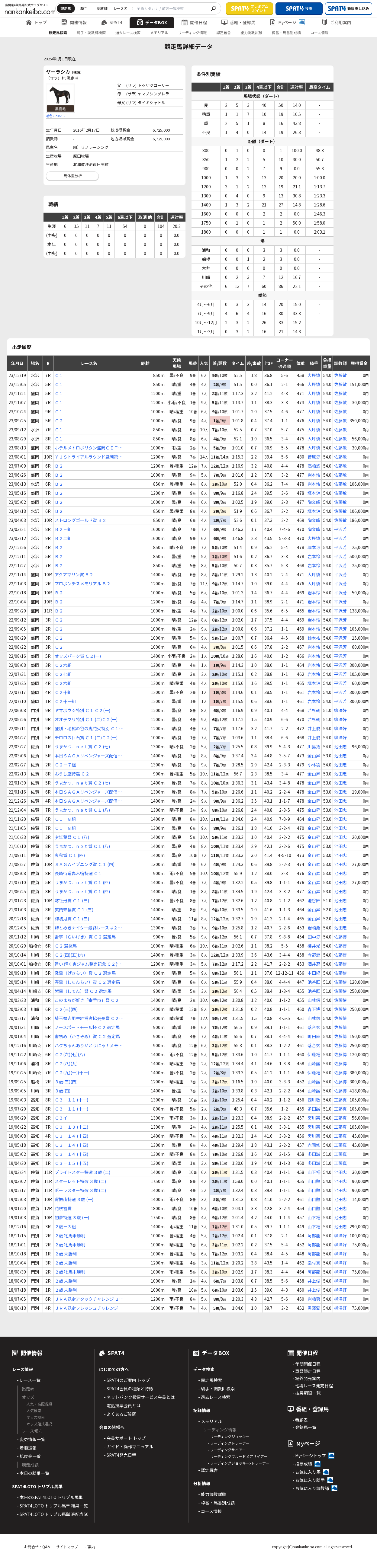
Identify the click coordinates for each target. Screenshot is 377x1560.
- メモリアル (210, 1421)
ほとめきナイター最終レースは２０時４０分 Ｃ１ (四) (88, 928)
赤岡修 (314, 1145)
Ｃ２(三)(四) (66, 1009)
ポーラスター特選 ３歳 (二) (80, 1190)
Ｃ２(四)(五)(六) (70, 955)
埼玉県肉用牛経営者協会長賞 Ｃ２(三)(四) (87, 1018)
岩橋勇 (314, 928)
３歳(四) (62, 1091)
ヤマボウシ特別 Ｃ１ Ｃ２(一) (82, 710)
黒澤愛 (314, 1308)
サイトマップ (67, 1546)
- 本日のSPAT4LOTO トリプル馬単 (50, 1497)
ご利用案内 (336, 22)
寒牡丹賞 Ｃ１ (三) (72, 900)
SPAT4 (111, 22)
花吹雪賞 (63, 1208)
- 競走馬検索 (210, 1380)
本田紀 (314, 973)
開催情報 (74, 22)
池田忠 (340, 746)
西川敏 (314, 1100)
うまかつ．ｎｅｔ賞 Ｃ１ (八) (82, 810)
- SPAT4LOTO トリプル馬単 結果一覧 (52, 1506)
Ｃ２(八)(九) (66, 1063)
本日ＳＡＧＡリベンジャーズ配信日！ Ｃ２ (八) (86, 756)
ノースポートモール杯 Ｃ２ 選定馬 (87, 1027)
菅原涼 (314, 457)
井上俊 (314, 728)
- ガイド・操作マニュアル (128, 1446)
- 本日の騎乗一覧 (33, 1473)
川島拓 (314, 746)
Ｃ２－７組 (65, 765)
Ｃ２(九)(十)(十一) (72, 1072)
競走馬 (65, 8)
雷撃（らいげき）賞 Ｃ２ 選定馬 (85, 937)
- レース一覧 (28, 1380)
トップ (36, 22)
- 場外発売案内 (306, 1378)
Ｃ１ (59, 375)
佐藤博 (340, 937)
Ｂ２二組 (63, 538)
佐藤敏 (340, 375)
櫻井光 (314, 946)
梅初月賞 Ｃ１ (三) (72, 919)
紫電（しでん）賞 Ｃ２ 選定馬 (83, 991)
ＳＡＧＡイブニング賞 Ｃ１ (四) (84, 864)
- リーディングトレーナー (229, 1443)
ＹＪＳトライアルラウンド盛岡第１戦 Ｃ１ (88, 457)
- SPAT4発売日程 (120, 1455)
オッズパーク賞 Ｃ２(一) (78, 656)
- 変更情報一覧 (31, 1439)
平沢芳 (340, 529)
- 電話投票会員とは (122, 1405)
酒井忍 (314, 964)
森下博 (314, 1009)
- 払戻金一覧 (29, 1456)
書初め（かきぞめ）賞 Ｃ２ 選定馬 (87, 1036)
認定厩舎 (223, 32)
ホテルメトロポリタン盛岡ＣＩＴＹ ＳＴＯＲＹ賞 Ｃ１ (88, 448)
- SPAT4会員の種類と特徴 (128, 1389)
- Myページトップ (309, 1456)
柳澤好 (340, 710)
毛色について (56, 115)
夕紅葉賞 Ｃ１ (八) (72, 837)
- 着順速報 (27, 1448)
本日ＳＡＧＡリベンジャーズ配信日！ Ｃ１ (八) (86, 801)
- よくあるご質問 (120, 1414)
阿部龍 (314, 1235)
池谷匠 (314, 900)
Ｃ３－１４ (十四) (71, 1136)
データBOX (152, 22)
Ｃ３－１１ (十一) (71, 1100)
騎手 (84, 8)
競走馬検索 (58, 32)
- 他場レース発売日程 (312, 1386)
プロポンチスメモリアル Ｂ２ (83, 583)
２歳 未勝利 (66, 1254)
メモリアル (159, 32)
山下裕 (314, 1172)
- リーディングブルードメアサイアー (237, 1456)
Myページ (287, 22)
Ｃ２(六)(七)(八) (70, 1054)
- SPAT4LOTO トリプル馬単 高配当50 (53, 1514)
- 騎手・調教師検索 (216, 1389)
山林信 (314, 1000)
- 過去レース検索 (214, 1397)
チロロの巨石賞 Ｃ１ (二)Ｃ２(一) (86, 737)
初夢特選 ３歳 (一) (72, 1217)
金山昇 (314, 756)
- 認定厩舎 (208, 1470)
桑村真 (314, 1263)
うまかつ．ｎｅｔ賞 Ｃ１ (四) (82, 882)
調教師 (102, 8)
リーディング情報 (192, 32)
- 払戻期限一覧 (306, 1393)
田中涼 (314, 937)
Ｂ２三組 (63, 529)
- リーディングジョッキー (229, 1436)
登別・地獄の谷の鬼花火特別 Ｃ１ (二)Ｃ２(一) (87, 728)
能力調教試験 (251, 32)
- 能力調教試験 (212, 1494)
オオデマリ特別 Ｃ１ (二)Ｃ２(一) (86, 719)
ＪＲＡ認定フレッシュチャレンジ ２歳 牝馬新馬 (89, 1308)
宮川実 (314, 1118)
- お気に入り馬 (306, 1472)
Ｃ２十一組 (65, 701)
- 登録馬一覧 (304, 1427)
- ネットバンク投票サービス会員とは (139, 1397)
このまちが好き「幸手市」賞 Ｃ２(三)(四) (87, 1000)
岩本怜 (314, 475)
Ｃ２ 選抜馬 (66, 946)
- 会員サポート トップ (125, 1438)
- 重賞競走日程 (306, 1371)
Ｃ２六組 (63, 665)
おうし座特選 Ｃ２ (72, 774)
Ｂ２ (59, 466)
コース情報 (319, 32)
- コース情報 (210, 1511)
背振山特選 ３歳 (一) (74, 1199)
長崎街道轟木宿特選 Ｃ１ (78, 873)
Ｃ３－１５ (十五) (71, 1163)
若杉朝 (314, 710)
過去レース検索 (127, 32)
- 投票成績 (302, 1464)
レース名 (120, 8)
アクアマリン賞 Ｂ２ (74, 574)
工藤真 (340, 1100)
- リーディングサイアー (227, 1449)
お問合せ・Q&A (37, 1546)
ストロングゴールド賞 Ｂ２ (80, 520)
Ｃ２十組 (63, 692)
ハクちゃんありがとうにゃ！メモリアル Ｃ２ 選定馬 (88, 1045)
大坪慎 (314, 375)
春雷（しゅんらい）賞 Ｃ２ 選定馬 (87, 982)
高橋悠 (314, 466)
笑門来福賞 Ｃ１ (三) (74, 909)
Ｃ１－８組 (65, 819)
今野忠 (314, 955)
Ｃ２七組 (63, 674)
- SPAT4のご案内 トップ (127, 1380)
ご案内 (89, 1546)
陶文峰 (314, 502)
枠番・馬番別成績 (286, 32)
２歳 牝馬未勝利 (70, 1235)
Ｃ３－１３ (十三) (71, 1127)
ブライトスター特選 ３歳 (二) (82, 1172)
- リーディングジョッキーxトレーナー (238, 1463)
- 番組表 (300, 1420)
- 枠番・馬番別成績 (216, 1503)
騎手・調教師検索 (91, 32)
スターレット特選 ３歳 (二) (80, 1181)
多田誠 (314, 1109)
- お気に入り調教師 (310, 1488)
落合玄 (314, 1027)
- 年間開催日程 (306, 1364)
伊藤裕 (314, 1054)
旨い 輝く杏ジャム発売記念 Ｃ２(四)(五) (89, 964)
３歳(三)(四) (66, 1082)
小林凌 (314, 765)
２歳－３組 (65, 1226)
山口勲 (314, 1181)
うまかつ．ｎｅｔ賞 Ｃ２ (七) (82, 746)
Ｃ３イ (61, 1118)
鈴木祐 (314, 638)
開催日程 (194, 22)
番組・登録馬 (238, 22)
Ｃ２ (59, 420)
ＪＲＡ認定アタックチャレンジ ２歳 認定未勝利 (89, 1299)
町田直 (314, 1036)
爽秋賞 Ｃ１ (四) (70, 855)
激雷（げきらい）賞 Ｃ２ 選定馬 (85, 973)
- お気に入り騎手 (308, 1480)
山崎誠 (314, 1063)
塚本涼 (314, 493)
